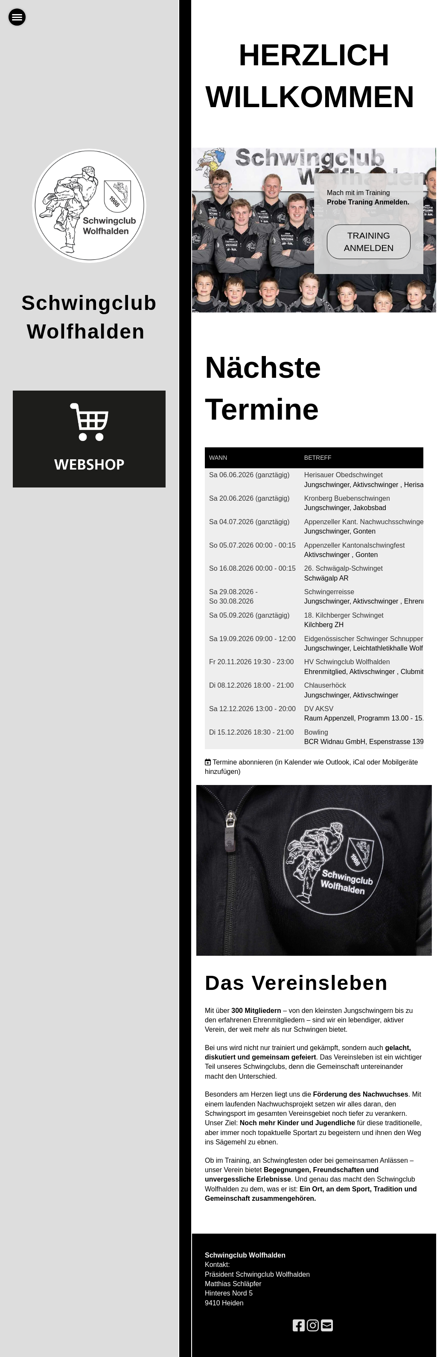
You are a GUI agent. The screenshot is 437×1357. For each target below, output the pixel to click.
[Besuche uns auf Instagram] (313, 1326)
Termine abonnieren (243, 762)
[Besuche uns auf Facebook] (299, 1326)
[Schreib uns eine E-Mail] (327, 1326)
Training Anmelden (369, 242)
